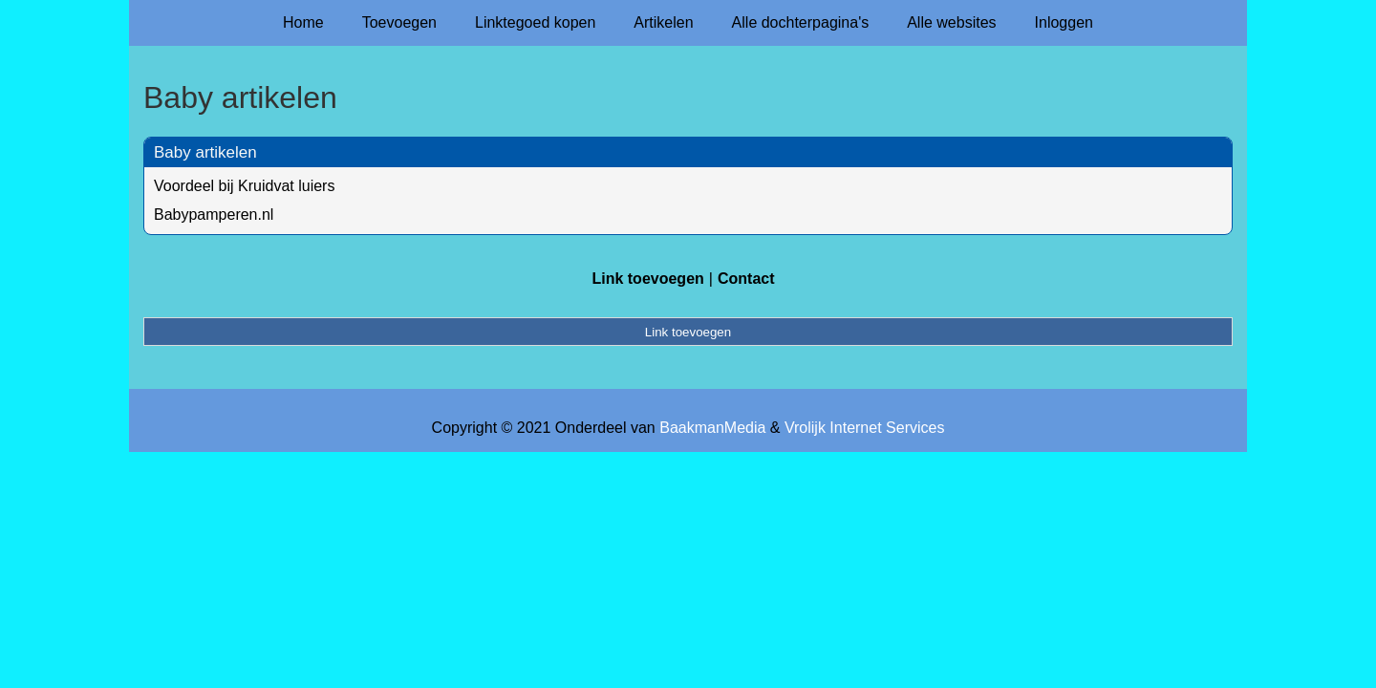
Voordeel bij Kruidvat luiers (244, 186)
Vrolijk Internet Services (864, 427)
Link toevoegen (647, 278)
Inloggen (1064, 22)
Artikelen (663, 22)
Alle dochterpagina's (801, 22)
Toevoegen (399, 22)
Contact (746, 278)
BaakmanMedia (712, 427)
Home (303, 22)
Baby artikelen (205, 152)
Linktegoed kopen (535, 22)
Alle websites (951, 22)
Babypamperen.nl (213, 214)
